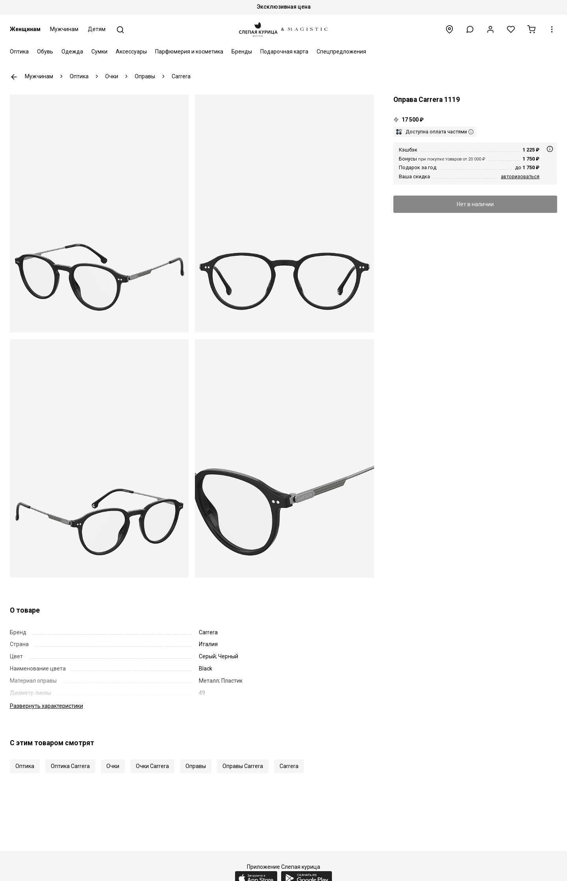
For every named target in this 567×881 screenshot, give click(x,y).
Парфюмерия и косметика (189, 51)
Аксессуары (131, 51)
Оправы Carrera (242, 766)
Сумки (99, 51)
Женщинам (25, 29)
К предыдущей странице (14, 77)
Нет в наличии (475, 204)
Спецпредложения (341, 51)
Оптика (19, 51)
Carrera (289, 766)
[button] (470, 29)
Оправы (195, 766)
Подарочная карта (284, 51)
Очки (112, 766)
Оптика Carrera (70, 766)
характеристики (46, 706)
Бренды (242, 51)
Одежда (72, 51)
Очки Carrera (152, 766)
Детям (97, 29)
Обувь (45, 51)
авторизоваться (520, 176)
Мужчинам (64, 29)
